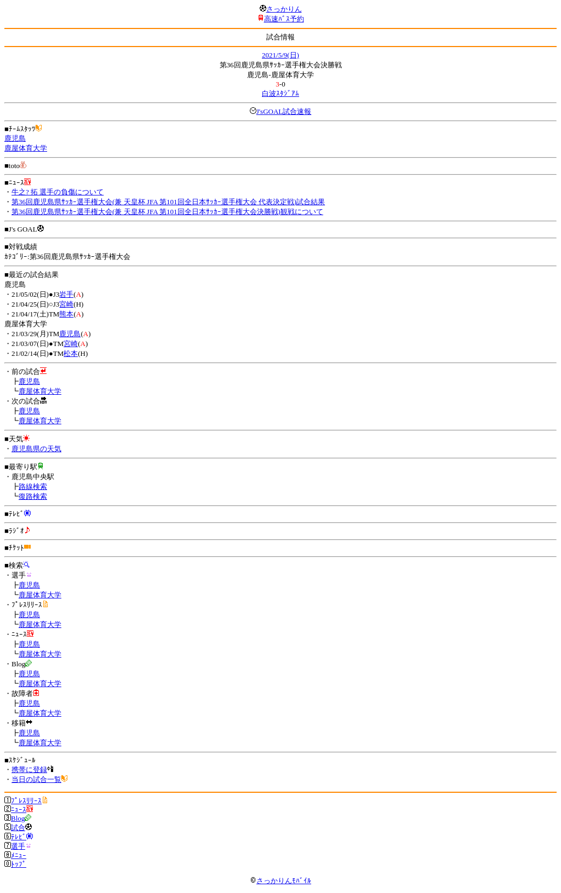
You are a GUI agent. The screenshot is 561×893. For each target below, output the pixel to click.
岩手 (66, 294)
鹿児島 (15, 138)
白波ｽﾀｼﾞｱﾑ (280, 93)
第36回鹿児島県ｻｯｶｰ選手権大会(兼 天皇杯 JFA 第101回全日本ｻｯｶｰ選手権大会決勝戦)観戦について (167, 212)
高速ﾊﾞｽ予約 (284, 19)
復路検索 (33, 496)
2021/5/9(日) (280, 55)
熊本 (66, 314)
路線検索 (33, 486)
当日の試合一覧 (36, 779)
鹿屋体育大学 (25, 148)
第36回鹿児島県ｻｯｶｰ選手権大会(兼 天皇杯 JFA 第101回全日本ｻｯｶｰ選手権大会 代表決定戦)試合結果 (168, 202)
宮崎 (66, 304)
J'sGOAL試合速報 (284, 111)
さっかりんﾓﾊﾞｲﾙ (280, 881)
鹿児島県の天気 (36, 449)
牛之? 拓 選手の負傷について (58, 192)
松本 (71, 353)
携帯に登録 (29, 769)
